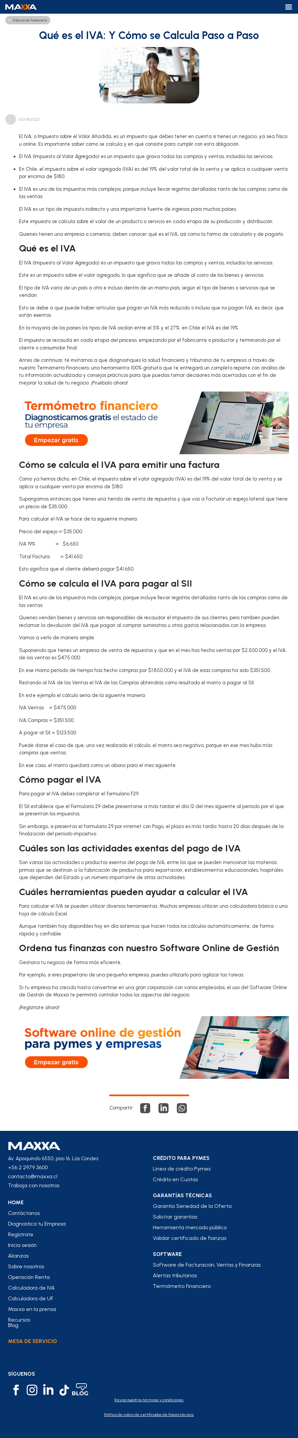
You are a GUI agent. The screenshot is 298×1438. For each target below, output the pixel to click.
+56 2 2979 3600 (28, 1167)
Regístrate (20, 1234)
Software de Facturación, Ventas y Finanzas (207, 1265)
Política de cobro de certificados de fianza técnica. (149, 1415)
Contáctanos (24, 1213)
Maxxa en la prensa (32, 1309)
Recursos (19, 1320)
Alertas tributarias (175, 1275)
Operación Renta (29, 1277)
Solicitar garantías (175, 1217)
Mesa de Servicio (32, 1341)
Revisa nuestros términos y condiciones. (149, 1400)
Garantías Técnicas (182, 1195)
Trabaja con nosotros (33, 1185)
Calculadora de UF (30, 1298)
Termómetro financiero (182, 1286)
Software (167, 1254)
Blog (13, 1325)
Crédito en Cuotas (175, 1179)
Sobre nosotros (26, 1266)
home (16, 1202)
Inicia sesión (22, 1245)
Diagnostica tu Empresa (37, 1224)
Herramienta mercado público (190, 1227)
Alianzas (18, 1256)
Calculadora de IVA (31, 1288)
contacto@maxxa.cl (32, 1176)
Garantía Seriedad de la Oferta (192, 1206)
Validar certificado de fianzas (189, 1238)
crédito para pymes (181, 1158)
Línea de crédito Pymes (182, 1169)
